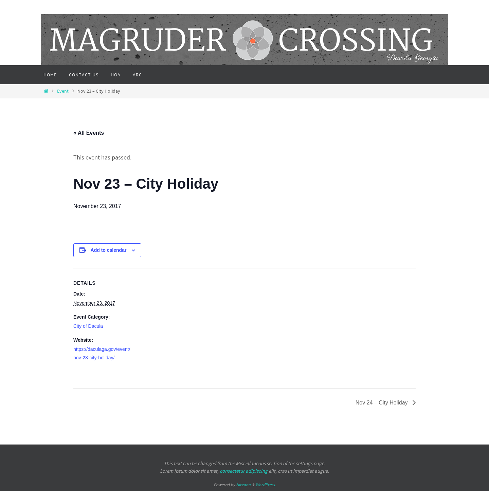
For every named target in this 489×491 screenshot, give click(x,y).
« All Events (88, 133)
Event (63, 91)
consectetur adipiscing (244, 471)
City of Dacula (88, 326)
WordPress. (265, 485)
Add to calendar (109, 250)
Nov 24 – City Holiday (382, 402)
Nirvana (243, 485)
